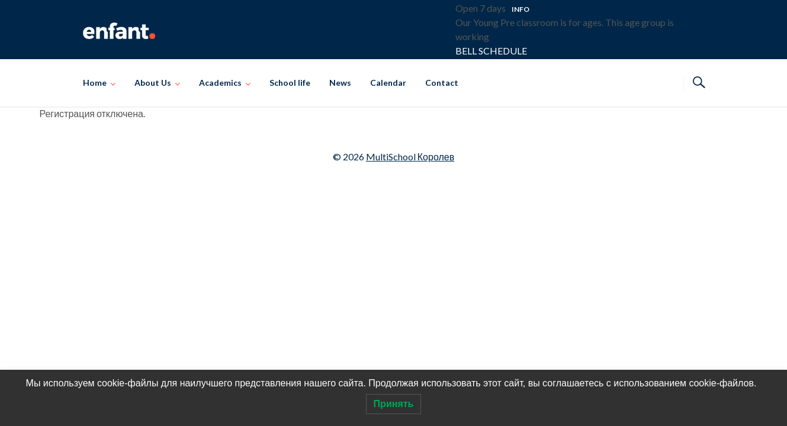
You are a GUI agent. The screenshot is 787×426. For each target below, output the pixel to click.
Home (95, 83)
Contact (441, 83)
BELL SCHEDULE (491, 50)
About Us (152, 83)
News (340, 83)
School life (289, 83)
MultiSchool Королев (410, 156)
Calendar (388, 83)
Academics (220, 83)
